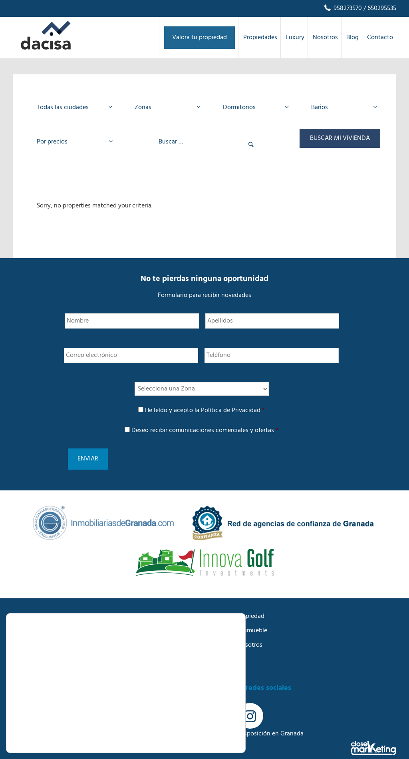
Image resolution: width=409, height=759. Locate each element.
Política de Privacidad (230, 410)
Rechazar (195, 718)
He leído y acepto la (205, 410)
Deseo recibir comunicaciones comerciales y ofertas (204, 430)
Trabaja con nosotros (233, 633)
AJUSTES (103, 729)
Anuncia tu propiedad (234, 604)
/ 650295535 (379, 8)
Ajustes (195, 735)
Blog (210, 647)
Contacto (217, 661)
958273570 (342, 8)
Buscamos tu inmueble (235, 618)
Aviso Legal (28, 676)
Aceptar (194, 701)
